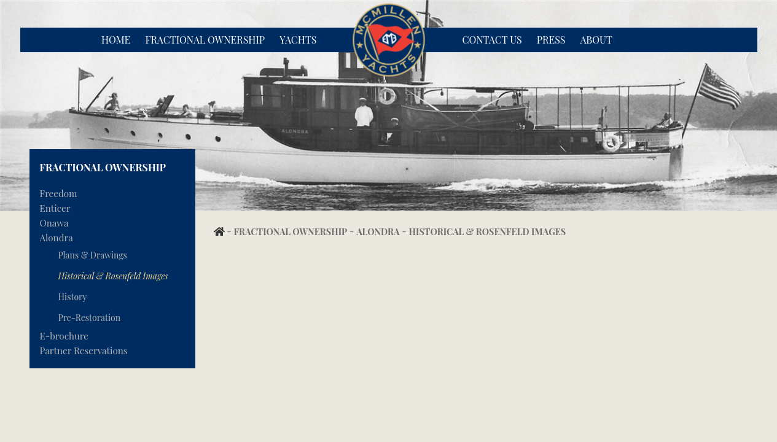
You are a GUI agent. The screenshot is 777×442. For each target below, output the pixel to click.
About (596, 39)
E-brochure (64, 336)
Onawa (54, 223)
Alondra (56, 237)
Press (551, 39)
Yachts (297, 39)
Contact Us (492, 39)
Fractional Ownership (205, 39)
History (72, 297)
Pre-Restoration (89, 318)
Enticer (55, 208)
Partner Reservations (84, 350)
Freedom (58, 193)
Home (115, 39)
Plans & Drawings (92, 255)
